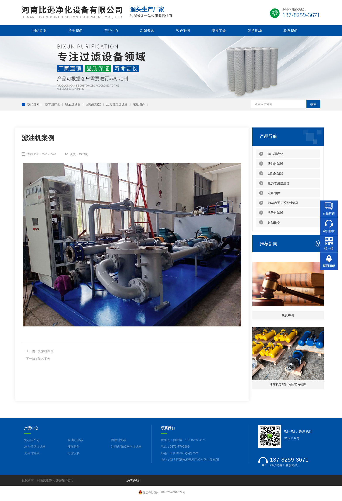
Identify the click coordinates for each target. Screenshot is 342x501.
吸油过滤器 (72, 104)
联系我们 (291, 30)
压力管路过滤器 (117, 104)
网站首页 (39, 30)
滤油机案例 (45, 351)
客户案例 (183, 30)
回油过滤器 (93, 104)
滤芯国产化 (52, 104)
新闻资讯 (147, 30)
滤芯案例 (44, 358)
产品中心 (111, 30)
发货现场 (255, 30)
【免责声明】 (133, 480)
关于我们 (75, 30)
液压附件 (139, 104)
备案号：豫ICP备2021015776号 (98, 480)
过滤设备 (269, 222)
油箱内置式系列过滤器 (278, 203)
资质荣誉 (219, 30)
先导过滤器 (271, 212)
